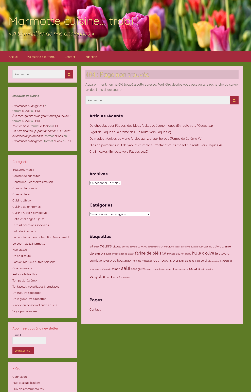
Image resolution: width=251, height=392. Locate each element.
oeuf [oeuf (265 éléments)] (157, 260)
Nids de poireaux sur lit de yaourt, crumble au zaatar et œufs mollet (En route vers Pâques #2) (156, 145)
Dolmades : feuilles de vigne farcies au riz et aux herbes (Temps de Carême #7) (146, 138)
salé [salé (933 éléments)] (125, 268)
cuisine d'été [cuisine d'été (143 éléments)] (211, 246)
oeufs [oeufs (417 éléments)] (167, 260)
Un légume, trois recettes (29, 299)
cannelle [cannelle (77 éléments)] (133, 247)
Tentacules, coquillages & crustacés (35, 286)
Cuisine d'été (20, 194)
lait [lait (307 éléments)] (217, 253)
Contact (70, 56)
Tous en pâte (20, 126)
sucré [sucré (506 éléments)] (194, 268)
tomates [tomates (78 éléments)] (209, 269)
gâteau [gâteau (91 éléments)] (188, 254)
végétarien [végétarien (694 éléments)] (100, 276)
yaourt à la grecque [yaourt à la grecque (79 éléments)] (121, 277)
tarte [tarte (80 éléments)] (203, 269)
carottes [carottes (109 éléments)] (142, 246)
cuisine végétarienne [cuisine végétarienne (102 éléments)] (116, 254)
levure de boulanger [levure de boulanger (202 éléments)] (117, 260)
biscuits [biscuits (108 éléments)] (117, 246)
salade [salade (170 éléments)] (116, 269)
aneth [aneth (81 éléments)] (96, 247)
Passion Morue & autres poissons (33, 262)
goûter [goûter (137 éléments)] (180, 253)
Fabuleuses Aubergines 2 (28, 106)
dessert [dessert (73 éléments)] (131, 254)
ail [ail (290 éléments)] (91, 246)
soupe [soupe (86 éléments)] (149, 269)
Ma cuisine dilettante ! (41, 56)
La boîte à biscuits (24, 231)
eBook (26, 111)
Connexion (19, 376)
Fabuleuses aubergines (27, 141)
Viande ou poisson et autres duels (34, 305)
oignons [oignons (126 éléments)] (189, 260)
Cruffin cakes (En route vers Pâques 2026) (119, 151)
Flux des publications (26, 382)
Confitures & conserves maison (32, 182)
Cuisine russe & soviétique (29, 212)
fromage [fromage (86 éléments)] (171, 254)
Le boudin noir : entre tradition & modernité (40, 237)
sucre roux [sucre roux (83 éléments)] (183, 269)
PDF (38, 111)
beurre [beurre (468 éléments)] (106, 246)
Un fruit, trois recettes (26, 292)
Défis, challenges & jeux (28, 219)
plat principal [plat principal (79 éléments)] (213, 261)
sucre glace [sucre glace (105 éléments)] (172, 269)
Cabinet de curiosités (26, 176)
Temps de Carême (24, 280)
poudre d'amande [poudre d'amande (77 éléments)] (103, 269)
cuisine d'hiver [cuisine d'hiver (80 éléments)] (197, 247)
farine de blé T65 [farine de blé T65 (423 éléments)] (150, 253)
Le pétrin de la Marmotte (28, 243)
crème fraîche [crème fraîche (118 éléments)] (166, 246)
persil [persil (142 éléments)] (204, 260)
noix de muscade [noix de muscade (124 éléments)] (143, 260)
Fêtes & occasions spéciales (30, 225)
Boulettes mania (23, 169)
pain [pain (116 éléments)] (197, 260)
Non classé (19, 249)
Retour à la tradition (25, 274)
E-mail (17, 335)
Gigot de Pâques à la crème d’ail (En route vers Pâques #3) (131, 132)
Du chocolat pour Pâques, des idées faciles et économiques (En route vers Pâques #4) (151, 125)
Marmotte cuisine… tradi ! (73, 20)
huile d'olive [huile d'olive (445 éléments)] (203, 253)
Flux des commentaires (28, 389)
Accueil (13, 56)
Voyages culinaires (24, 311)
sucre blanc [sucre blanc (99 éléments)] (159, 269)
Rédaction (90, 56)
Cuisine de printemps (26, 206)
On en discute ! (22, 256)
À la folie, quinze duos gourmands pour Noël (40, 116)
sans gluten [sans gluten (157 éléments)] (138, 269)
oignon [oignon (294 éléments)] (178, 260)
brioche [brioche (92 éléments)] (125, 246)
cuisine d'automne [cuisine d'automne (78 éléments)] (182, 247)
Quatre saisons (22, 268)
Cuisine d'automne (24, 188)
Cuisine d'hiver (22, 200)
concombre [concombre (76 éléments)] (153, 247)
